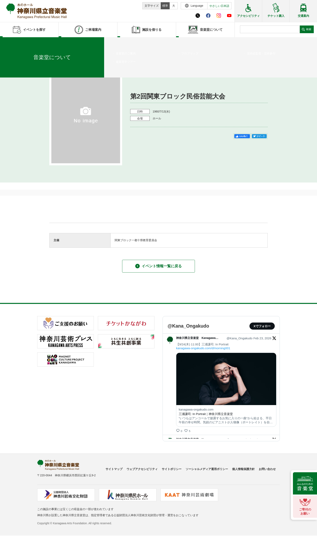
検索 (308, 29)
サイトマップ (114, 469)
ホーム (9, 42)
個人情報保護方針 (243, 469)
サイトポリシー (172, 469)
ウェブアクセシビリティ (142, 469)
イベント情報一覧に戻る (158, 266)
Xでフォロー (262, 326)
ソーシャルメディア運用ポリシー (207, 469)
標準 (165, 5)
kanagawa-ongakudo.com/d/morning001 (203, 348)
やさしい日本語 (219, 5)
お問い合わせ (267, 469)
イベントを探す (25, 42)
